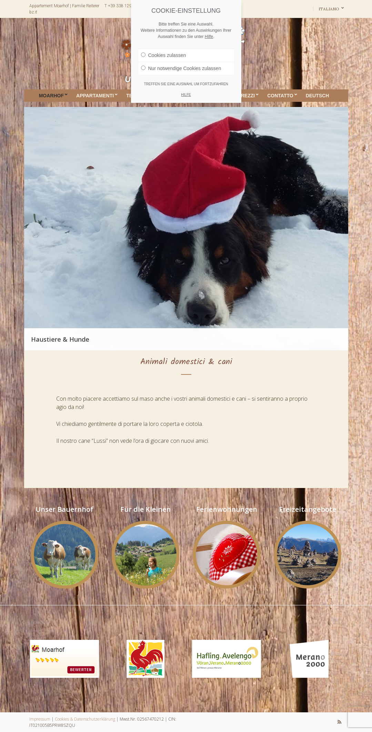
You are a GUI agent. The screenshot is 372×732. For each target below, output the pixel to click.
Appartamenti (95, 95)
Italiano (329, 8)
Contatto (280, 95)
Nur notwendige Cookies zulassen (181, 68)
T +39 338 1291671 (122, 5)
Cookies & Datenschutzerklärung (85, 719)
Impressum (39, 719)
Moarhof (51, 95)
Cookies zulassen (163, 55)
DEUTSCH (317, 95)
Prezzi (246, 95)
